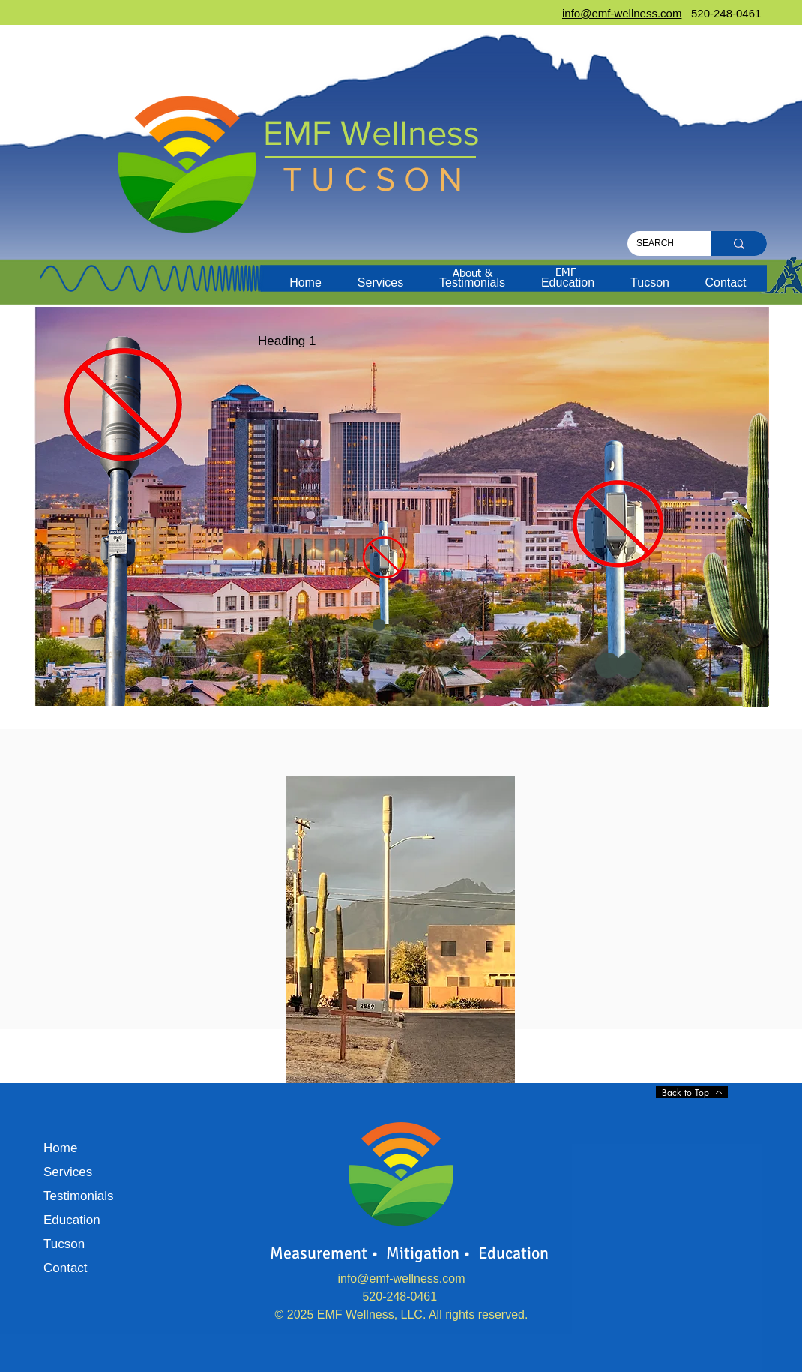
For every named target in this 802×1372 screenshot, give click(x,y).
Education (71, 1220)
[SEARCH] (658, 243)
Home (60, 1148)
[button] (380, 283)
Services (67, 1172)
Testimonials (78, 1196)
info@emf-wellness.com (401, 1278)
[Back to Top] (692, 1092)
